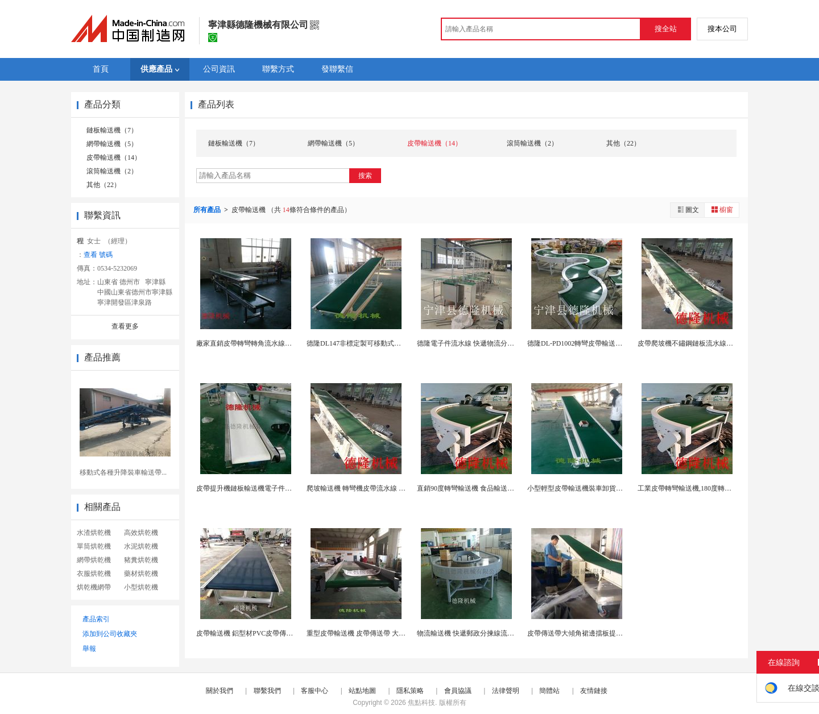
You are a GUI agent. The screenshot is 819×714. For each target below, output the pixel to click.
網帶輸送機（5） (112, 144)
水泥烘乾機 (141, 546)
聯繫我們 (267, 691)
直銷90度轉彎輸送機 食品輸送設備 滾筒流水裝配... (493, 488)
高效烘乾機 (141, 533)
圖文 (687, 209)
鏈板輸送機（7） (112, 130)
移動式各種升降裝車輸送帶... (123, 472)
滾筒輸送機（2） (112, 171)
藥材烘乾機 (141, 574)
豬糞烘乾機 (141, 560)
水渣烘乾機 (94, 533)
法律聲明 (505, 691)
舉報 (89, 649)
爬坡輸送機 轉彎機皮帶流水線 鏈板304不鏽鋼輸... (381, 488)
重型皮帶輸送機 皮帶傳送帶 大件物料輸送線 (373, 633)
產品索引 (96, 619)
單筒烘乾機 (94, 546)
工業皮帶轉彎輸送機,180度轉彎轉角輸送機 (702, 488)
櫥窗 (721, 209)
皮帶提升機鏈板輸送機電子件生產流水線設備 (264, 488)
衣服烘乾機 (94, 574)
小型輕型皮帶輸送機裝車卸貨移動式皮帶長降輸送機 (605, 488)
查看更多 (125, 326)
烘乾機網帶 (94, 587)
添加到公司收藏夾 (109, 634)
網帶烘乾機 (94, 560)
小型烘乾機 (141, 587)
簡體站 (549, 691)
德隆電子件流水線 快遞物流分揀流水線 (476, 343)
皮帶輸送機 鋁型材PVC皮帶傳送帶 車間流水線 (266, 633)
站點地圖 (362, 691)
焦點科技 (421, 703)
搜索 (365, 176)
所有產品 (207, 210)
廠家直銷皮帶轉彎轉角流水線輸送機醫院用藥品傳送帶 (278, 343)
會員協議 (457, 691)
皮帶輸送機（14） (113, 157)
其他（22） (103, 185)
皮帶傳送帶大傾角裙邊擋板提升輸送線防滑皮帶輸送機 (609, 633)
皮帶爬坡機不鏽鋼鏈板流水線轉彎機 (692, 343)
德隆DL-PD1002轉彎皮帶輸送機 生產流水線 (592, 343)
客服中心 (314, 691)
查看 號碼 (98, 255)
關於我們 (219, 691)
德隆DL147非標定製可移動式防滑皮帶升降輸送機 (381, 343)
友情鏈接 (593, 691)
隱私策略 (410, 691)
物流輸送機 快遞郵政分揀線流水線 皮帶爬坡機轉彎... (496, 633)
